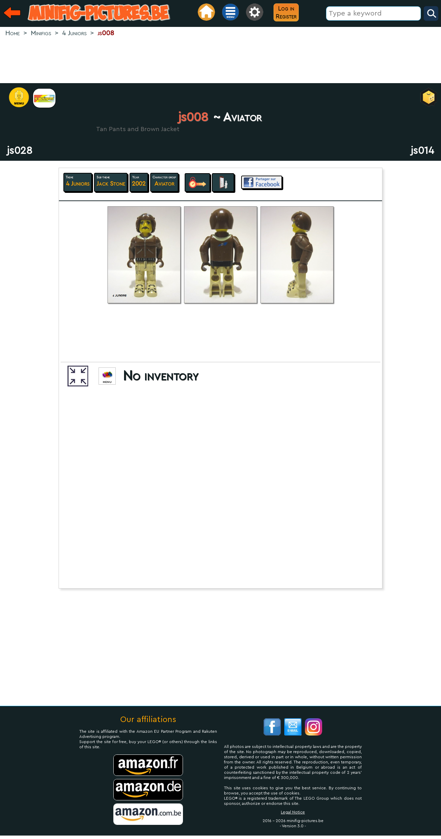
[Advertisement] (220, 60)
